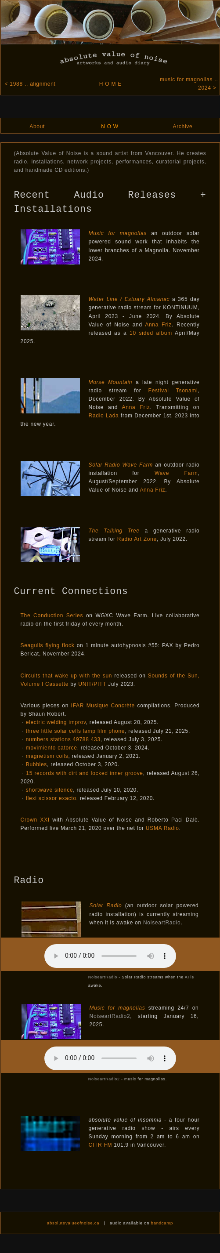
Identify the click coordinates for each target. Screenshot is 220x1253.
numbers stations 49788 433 (63, 739)
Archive (182, 126)
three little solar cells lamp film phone (75, 731)
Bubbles (36, 764)
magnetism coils (47, 756)
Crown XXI (35, 820)
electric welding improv (56, 722)
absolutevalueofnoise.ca (73, 1222)
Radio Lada (104, 416)
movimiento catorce (51, 748)
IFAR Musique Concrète (103, 706)
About (37, 126)
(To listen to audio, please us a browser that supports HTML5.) (110, 956)
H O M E (110, 84)
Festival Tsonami (173, 390)
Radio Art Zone (137, 539)
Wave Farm (176, 473)
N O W (110, 126)
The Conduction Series (52, 615)
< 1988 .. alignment (29, 84)
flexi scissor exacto (51, 798)
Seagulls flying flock (48, 645)
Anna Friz (158, 325)
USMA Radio (162, 828)
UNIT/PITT (92, 684)
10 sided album (151, 333)
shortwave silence (49, 790)
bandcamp (162, 1222)
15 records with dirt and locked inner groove (84, 773)
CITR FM (100, 1145)
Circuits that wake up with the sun (66, 676)
